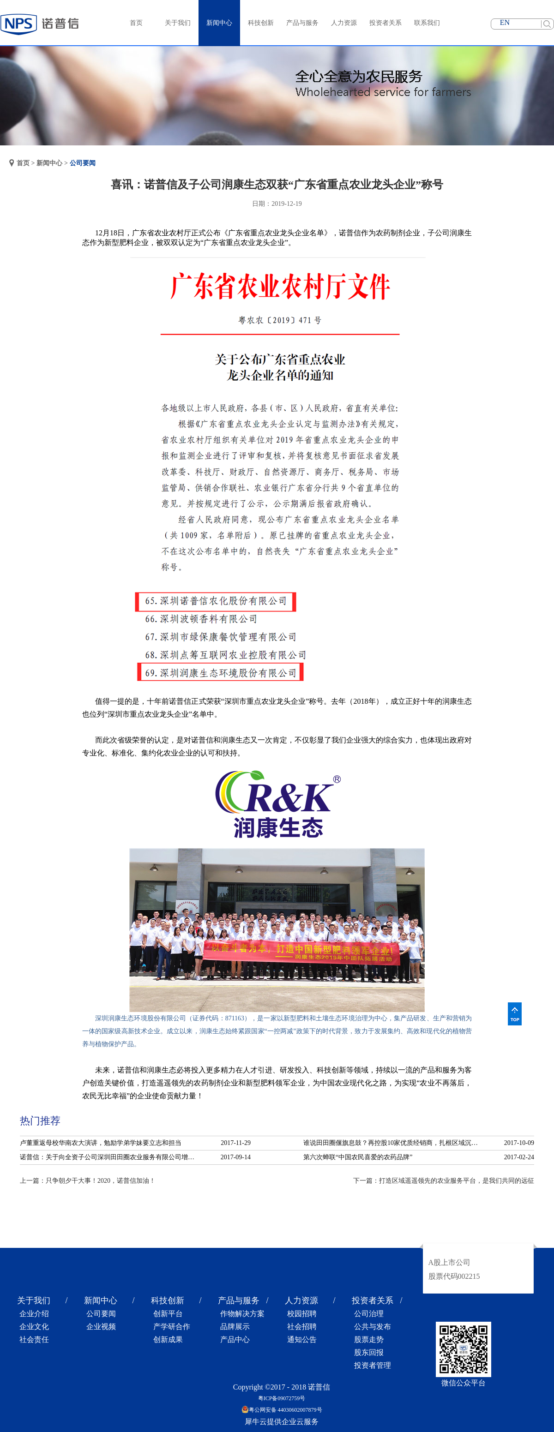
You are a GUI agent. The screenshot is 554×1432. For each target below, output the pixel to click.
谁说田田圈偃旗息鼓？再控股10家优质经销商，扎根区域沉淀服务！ (393, 1142)
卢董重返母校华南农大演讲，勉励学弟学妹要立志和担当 (100, 1142)
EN (505, 22)
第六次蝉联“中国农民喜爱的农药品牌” (357, 1157)
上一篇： (88, 1180)
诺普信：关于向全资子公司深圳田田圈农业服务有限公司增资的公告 (110, 1157)
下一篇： (443, 1180)
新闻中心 (49, 163)
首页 (136, 22)
